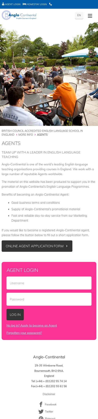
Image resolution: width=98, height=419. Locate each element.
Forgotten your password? (24, 333)
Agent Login (11, 4)
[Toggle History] (90, 16)
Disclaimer (49, 394)
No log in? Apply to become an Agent (32, 325)
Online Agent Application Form (34, 246)
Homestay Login (35, 4)
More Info (26, 134)
